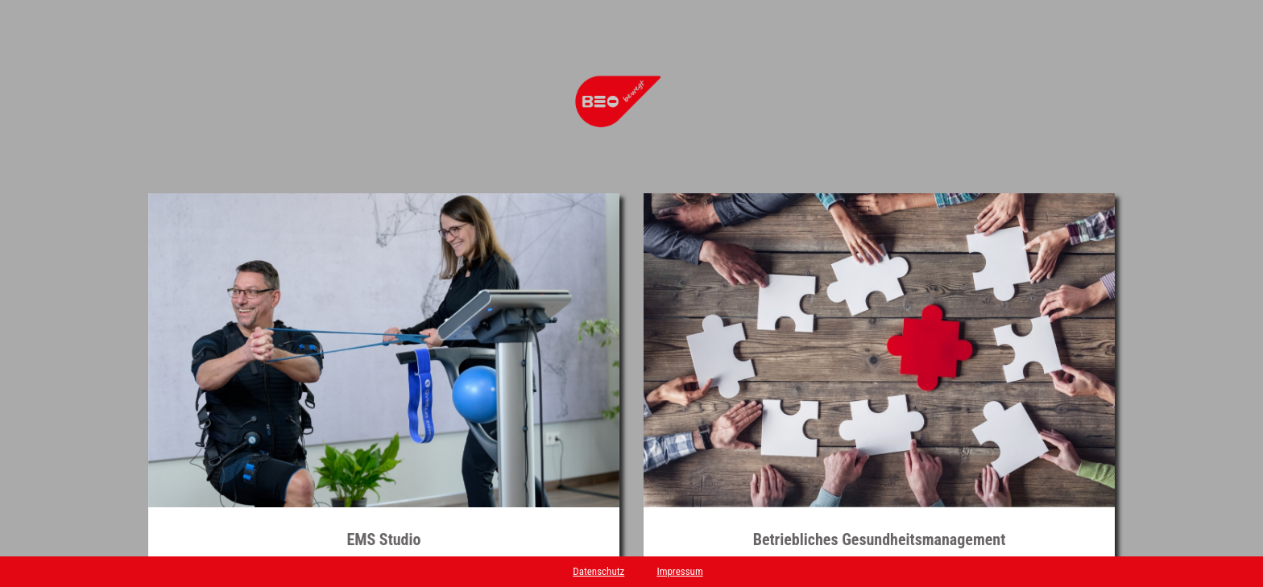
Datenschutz (598, 571)
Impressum (679, 571)
